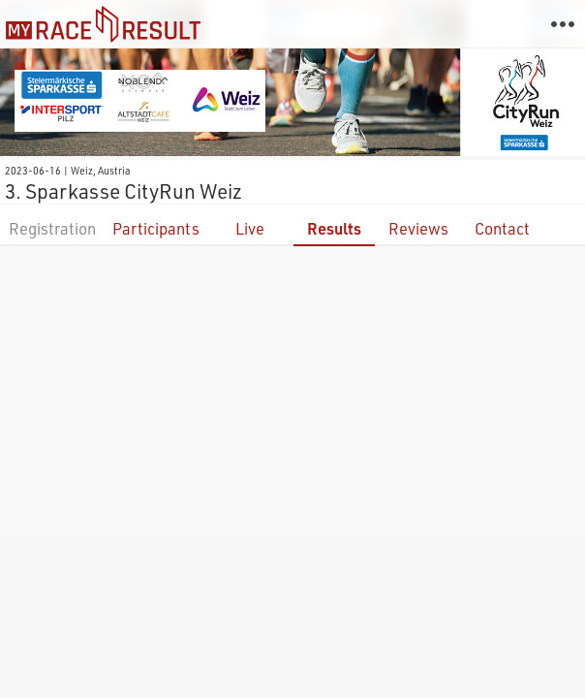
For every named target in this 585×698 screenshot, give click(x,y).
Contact (502, 228)
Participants (156, 228)
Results (334, 228)
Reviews (418, 228)
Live (249, 228)
